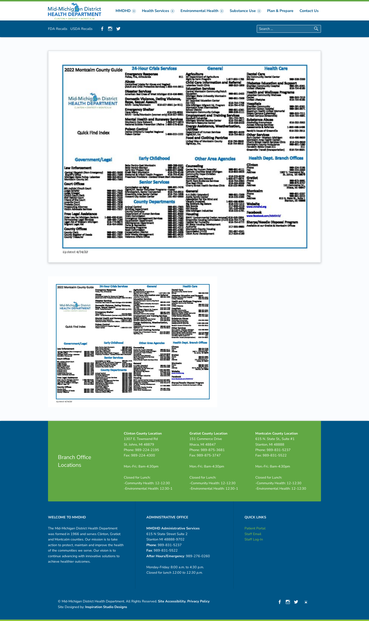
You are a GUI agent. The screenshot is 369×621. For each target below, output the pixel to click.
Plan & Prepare (280, 10)
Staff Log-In (254, 539)
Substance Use (245, 10)
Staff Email (253, 534)
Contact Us (309, 10)
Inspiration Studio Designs (106, 607)
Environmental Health (202, 10)
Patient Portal (255, 528)
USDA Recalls (81, 28)
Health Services (158, 10)
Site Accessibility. (172, 601)
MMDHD (126, 10)
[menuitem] (125, 10)
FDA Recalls (57, 28)
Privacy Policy (198, 601)
